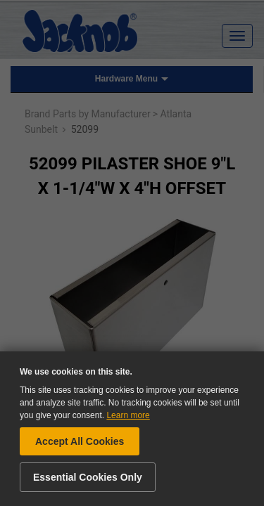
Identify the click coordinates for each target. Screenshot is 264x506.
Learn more (127, 415)
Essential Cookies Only (87, 477)
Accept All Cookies (79, 441)
